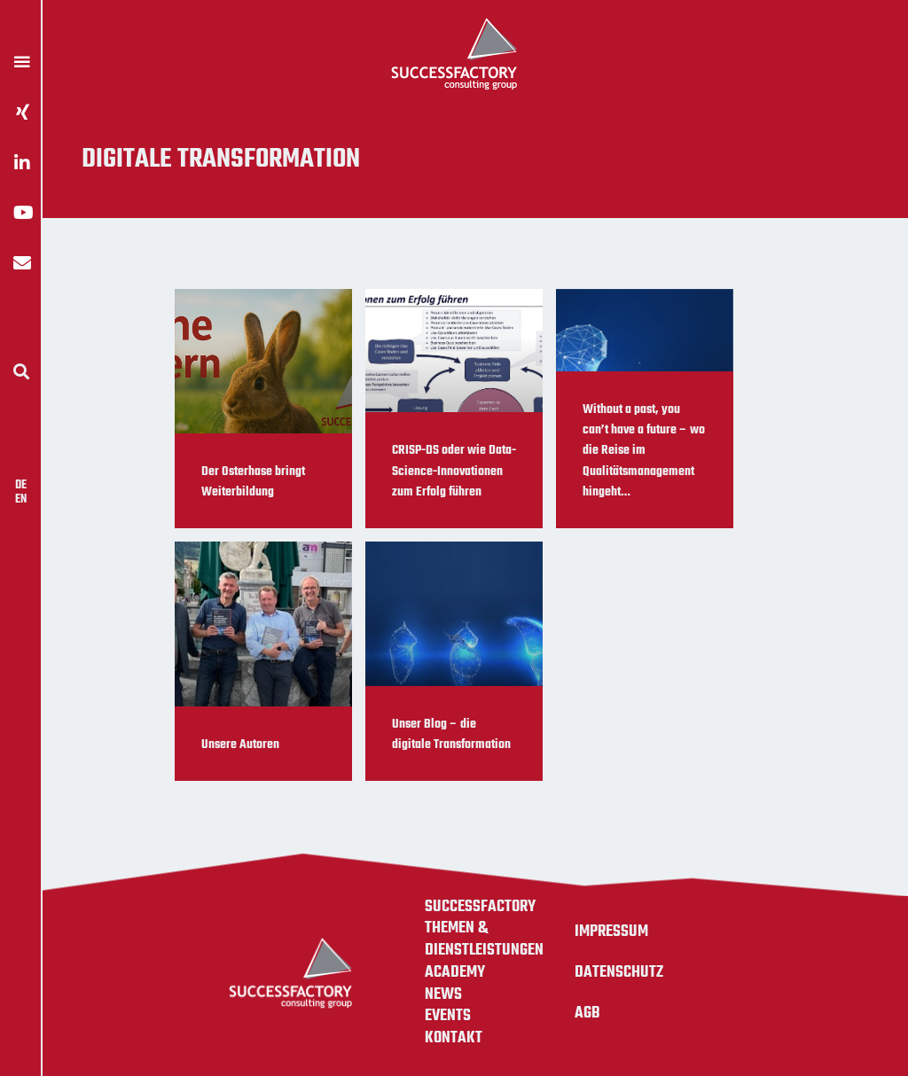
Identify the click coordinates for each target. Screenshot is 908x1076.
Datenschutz (619, 972)
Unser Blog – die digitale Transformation (451, 734)
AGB (587, 1013)
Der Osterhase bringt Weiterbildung (253, 482)
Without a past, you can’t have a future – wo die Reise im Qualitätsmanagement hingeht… (644, 451)
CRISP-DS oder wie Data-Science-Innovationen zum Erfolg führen (454, 471)
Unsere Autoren (240, 744)
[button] (20, 371)
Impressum (611, 931)
